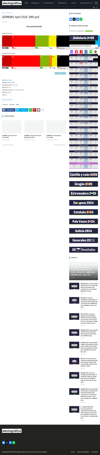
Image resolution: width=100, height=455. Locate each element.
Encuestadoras (86, 3)
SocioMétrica (80, 55)
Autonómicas (48, 3)
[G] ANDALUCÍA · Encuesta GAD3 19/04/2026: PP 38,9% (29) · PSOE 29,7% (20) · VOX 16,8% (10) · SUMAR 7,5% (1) (89, 333)
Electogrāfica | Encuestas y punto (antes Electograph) (30, 452)
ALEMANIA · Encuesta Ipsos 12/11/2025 (53, 136)
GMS (9, 92)
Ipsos (80, 73)
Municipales (62, 3)
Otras (73, 3)
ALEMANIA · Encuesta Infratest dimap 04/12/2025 (32, 136)
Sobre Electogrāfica (83, 452)
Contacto (95, 452)
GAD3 (80, 145)
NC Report (80, 67)
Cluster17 (80, 121)
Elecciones (80, 163)
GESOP (80, 109)
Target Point (80, 85)
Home (26, 3)
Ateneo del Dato (80, 103)
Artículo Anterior (8, 145)
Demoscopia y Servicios (80, 151)
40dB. (80, 91)
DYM (80, 97)
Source (4, 100)
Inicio (3, 13)
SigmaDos (80, 79)
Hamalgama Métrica (80, 133)
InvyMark (80, 115)
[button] (91, 3)
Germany (9, 13)
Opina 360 (80, 127)
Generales (35, 3)
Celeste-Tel (80, 139)
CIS (80, 61)
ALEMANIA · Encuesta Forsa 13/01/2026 (9, 136)
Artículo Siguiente (59, 145)
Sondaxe (80, 157)
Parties (10, 100)
